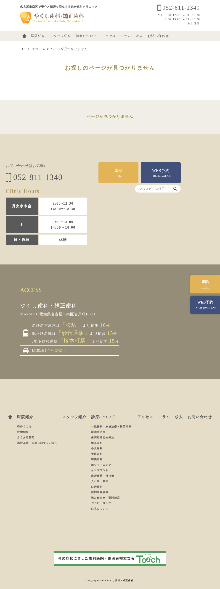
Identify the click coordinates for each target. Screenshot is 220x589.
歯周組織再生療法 (103, 437)
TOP (23, 49)
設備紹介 (23, 432)
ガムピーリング (101, 503)
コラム (126, 36)
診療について (86, 36)
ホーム (24, 36)
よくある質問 (25, 437)
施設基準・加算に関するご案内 (37, 442)
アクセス (109, 36)
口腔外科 (97, 486)
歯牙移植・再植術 (103, 475)
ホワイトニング (101, 464)
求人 (139, 36)
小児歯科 (97, 448)
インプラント (100, 470)
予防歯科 (97, 453)
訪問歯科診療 (100, 492)
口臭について (100, 508)
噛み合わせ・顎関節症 (106, 497)
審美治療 (97, 459)
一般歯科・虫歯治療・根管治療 (112, 426)
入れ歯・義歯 (100, 481)
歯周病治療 (98, 432)
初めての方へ (25, 426)
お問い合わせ (158, 36)
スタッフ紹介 (60, 36)
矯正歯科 (97, 442)
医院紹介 (38, 36)
